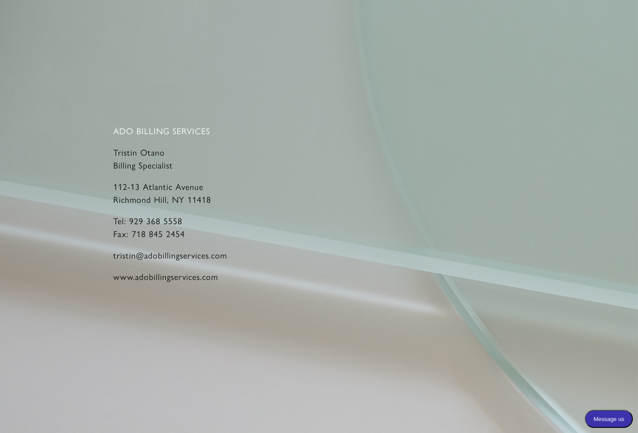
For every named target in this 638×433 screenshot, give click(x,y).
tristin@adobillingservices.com (170, 255)
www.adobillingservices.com (165, 276)
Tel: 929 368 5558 (147, 220)
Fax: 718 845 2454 (149, 233)
